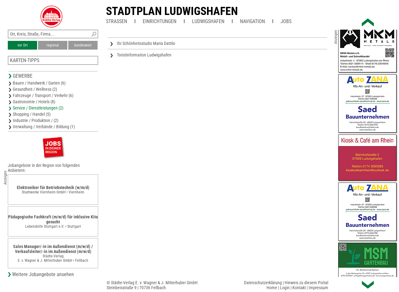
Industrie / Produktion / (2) (35, 120)
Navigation (252, 21)
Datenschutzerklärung (263, 282)
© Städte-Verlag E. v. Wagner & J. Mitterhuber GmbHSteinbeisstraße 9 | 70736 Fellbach (152, 285)
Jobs (286, 21)
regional (52, 45)
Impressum (318, 287)
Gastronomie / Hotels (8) (34, 101)
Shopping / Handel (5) (31, 114)
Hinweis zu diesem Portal (306, 282)
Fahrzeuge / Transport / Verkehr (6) (43, 95)
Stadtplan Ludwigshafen (172, 11)
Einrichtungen (159, 21)
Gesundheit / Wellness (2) (35, 89)
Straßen (116, 21)
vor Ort (22, 45)
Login (285, 287)
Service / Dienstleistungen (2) (38, 107)
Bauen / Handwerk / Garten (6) (39, 82)
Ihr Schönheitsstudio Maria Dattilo (146, 43)
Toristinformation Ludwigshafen (144, 54)
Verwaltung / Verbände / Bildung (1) (44, 126)
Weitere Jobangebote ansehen (43, 274)
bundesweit (83, 45)
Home (272, 287)
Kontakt (299, 287)
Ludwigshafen (208, 21)
